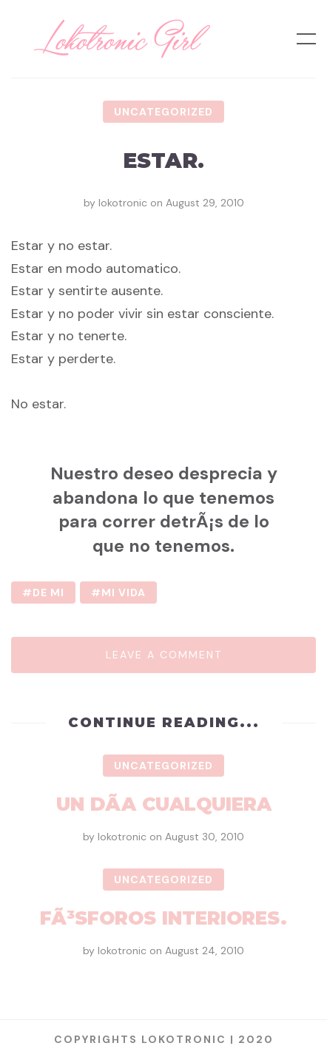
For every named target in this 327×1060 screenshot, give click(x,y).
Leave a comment (164, 654)
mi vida (123, 592)
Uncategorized (163, 111)
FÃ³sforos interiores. (163, 918)
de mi (48, 592)
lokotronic (122, 202)
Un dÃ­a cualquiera (164, 804)
